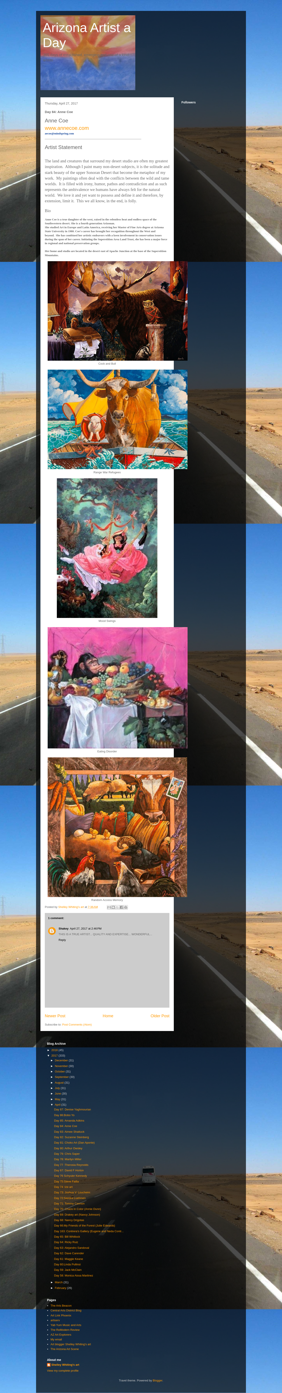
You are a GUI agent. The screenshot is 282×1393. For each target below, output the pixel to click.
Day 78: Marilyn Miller (67, 1159)
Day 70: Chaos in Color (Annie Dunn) (77, 1209)
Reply (62, 940)
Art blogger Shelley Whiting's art (70, 1344)
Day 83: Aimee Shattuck (69, 1131)
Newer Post (55, 1016)
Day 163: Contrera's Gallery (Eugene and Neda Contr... (89, 1231)
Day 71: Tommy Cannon (69, 1203)
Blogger (157, 1380)
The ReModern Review (65, 1329)
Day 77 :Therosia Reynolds (71, 1165)
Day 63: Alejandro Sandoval (71, 1247)
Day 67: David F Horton (69, 1170)
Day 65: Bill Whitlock (67, 1236)
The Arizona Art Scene (64, 1349)
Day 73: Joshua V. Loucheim (72, 1192)
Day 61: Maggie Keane (68, 1259)
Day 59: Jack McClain (68, 1269)
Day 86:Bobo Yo (64, 1115)
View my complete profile (62, 1370)
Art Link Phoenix (60, 1315)
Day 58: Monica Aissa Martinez (73, 1275)
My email (56, 1339)
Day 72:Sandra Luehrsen (70, 1198)
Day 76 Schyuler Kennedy (70, 1175)
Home (108, 1016)
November (62, 1066)
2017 (55, 1055)
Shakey (64, 928)
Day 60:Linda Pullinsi (67, 1264)
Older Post (160, 1016)
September (62, 1077)
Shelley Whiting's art (65, 1364)
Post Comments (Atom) (77, 1024)
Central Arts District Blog (65, 1310)
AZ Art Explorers (60, 1334)
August (59, 1082)
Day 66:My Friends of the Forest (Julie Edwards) (84, 1225)
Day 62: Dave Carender (69, 1253)
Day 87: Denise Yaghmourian (72, 1109)
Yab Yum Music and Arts (65, 1325)
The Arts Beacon (60, 1305)
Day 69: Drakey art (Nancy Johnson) (77, 1214)
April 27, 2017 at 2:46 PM (86, 928)
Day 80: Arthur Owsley (68, 1148)
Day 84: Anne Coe (65, 1126)
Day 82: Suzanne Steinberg (71, 1137)
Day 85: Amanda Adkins (69, 1120)
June (58, 1093)
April (58, 1104)
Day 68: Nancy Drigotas (69, 1220)
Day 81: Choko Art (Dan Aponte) (74, 1142)
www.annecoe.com (67, 128)
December (62, 1060)
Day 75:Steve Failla (66, 1181)
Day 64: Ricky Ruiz (66, 1242)
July (58, 1088)
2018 (55, 1050)
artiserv (55, 1320)
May (58, 1099)
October (60, 1071)
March (59, 1282)
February (61, 1288)
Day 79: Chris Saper (67, 1153)
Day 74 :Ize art (63, 1187)
